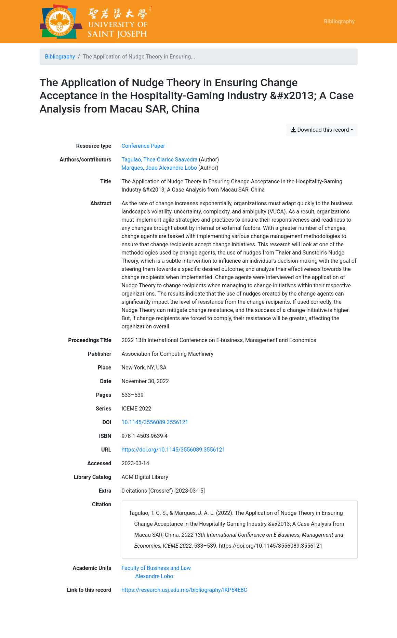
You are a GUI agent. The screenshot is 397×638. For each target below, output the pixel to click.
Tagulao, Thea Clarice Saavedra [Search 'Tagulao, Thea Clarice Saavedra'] (160, 159)
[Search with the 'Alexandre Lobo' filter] (154, 576)
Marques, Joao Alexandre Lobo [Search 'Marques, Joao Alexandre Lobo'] (159, 168)
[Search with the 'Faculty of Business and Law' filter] (156, 568)
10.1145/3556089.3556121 (155, 422)
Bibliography (339, 21)
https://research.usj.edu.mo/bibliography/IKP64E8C (185, 590)
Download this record (320, 130)
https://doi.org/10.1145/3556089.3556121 (173, 449)
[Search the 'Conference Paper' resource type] (143, 146)
